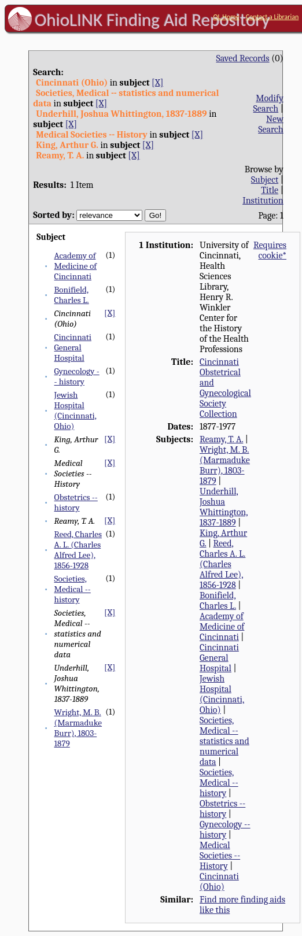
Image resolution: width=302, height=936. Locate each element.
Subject (264, 180)
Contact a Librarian (272, 17)
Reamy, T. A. (221, 439)
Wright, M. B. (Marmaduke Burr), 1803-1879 (78, 728)
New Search (270, 124)
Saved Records (242, 58)
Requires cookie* (269, 250)
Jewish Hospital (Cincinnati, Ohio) (75, 410)
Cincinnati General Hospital (72, 347)
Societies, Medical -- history (72, 589)
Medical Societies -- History (220, 855)
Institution (262, 200)
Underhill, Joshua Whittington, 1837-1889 (224, 507)
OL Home (226, 17)
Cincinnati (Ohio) (219, 881)
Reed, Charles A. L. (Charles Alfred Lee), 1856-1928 (78, 550)
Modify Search (268, 103)
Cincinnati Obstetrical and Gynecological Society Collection (225, 388)
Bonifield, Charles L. (71, 294)
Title (269, 190)
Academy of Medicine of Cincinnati (75, 266)
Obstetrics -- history (76, 502)
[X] (157, 82)
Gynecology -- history (77, 376)
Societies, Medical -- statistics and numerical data (224, 741)
